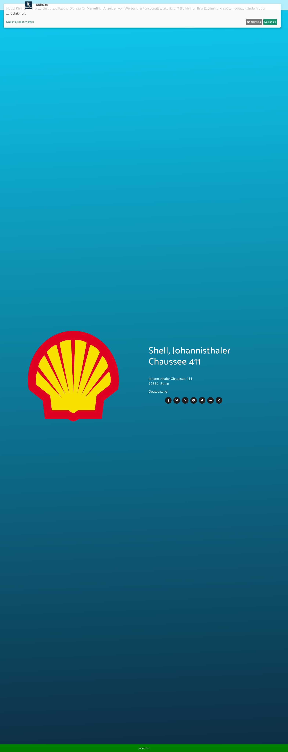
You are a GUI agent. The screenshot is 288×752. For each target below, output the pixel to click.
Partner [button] (236, 5)
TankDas (40, 5)
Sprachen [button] (253, 5)
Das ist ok (270, 22)
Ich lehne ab (254, 22)
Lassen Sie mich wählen (20, 22)
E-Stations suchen (204, 5)
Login (224, 5)
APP (149, 5)
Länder (160, 5)
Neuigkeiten (136, 5)
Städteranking (178, 5)
